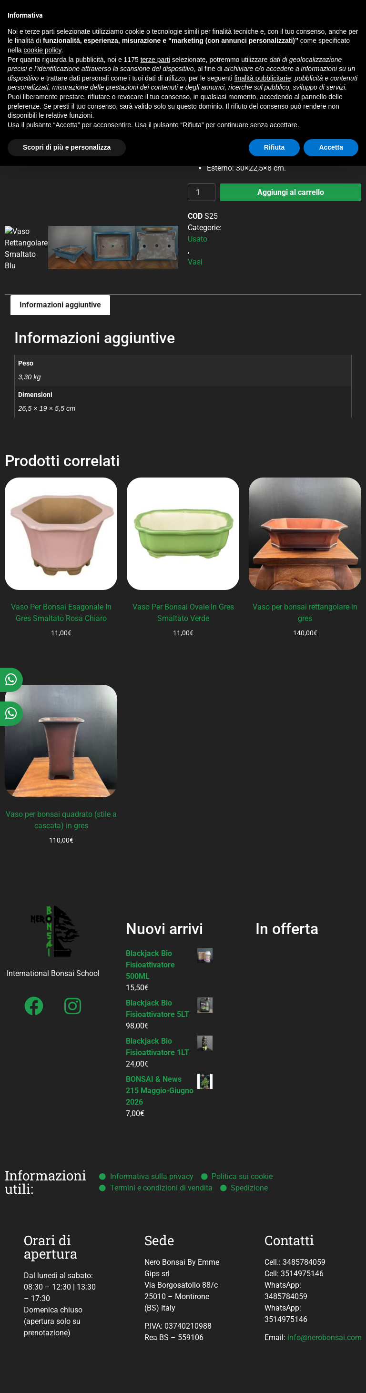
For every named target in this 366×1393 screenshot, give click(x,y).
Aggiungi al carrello (290, 192)
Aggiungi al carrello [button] (61, 657)
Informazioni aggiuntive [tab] (60, 304)
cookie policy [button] (42, 50)
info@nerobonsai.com (324, 1337)
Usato (197, 239)
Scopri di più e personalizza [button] (67, 147)
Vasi (195, 261)
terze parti (155, 59)
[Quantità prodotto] (201, 192)
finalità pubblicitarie (262, 78)
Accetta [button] (331, 147)
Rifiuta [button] (274, 147)
